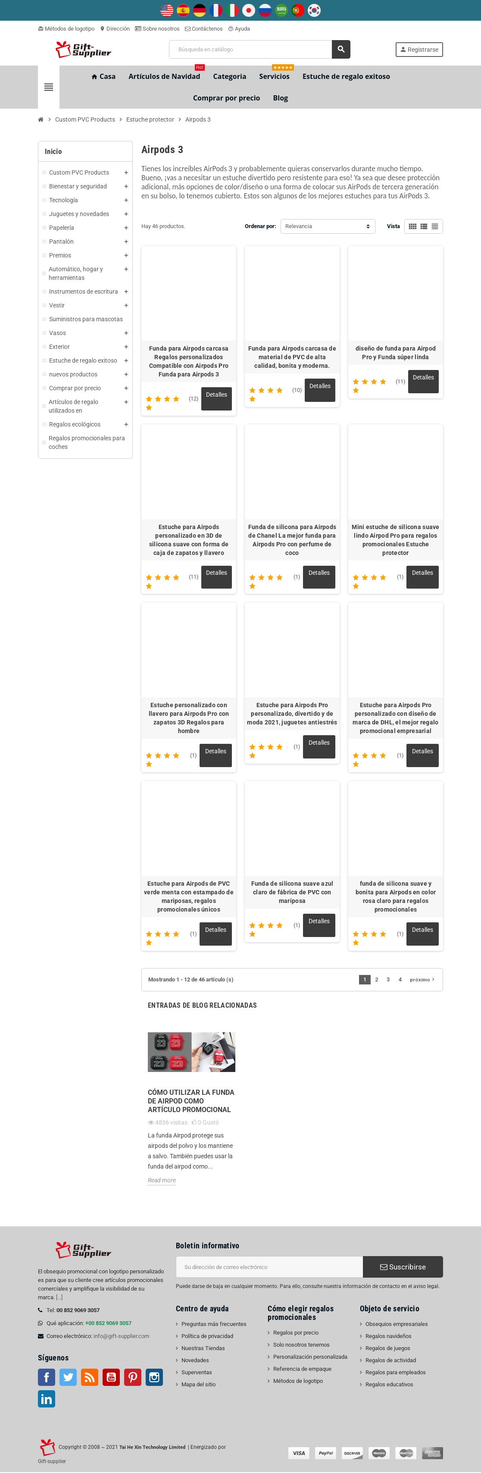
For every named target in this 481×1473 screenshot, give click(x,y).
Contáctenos (204, 28)
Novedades (195, 1361)
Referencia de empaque (302, 1369)
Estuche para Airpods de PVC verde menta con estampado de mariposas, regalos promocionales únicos (189, 897)
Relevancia (298, 226)
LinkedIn (46, 1399)
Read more (162, 1181)
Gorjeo (68, 1378)
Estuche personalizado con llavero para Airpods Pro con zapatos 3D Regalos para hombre (189, 718)
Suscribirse (403, 1267)
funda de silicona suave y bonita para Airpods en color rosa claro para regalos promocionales (396, 897)
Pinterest (132, 1378)
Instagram (154, 1378)
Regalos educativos (389, 1385)
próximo (423, 980)
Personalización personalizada (310, 1357)
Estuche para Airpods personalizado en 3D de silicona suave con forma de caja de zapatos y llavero (189, 539)
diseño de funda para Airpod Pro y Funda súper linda (396, 352)
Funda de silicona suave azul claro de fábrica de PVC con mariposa (292, 893)
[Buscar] (259, 49)
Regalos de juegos (387, 1349)
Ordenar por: (260, 226)
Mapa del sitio (198, 1385)
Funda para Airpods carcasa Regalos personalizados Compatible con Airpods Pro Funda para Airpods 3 (188, 361)
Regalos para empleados (395, 1373)
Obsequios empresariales (396, 1325)
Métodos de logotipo (66, 28)
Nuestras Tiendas (203, 1349)
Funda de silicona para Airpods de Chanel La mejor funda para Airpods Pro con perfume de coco (292, 539)
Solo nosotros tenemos (301, 1345)
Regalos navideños (388, 1337)
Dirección (115, 28)
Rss (89, 1378)
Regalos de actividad (390, 1361)
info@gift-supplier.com (121, 1337)
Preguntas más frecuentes (214, 1325)
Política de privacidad (207, 1337)
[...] (59, 1298)
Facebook (46, 1378)
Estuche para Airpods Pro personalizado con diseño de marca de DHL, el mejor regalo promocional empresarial (395, 718)
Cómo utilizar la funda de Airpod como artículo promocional (191, 1102)
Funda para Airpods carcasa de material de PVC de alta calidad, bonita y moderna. (292, 357)
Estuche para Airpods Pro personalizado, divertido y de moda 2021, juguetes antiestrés (292, 714)
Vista (393, 226)
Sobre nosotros (157, 28)
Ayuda (239, 28)
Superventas (196, 1373)
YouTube (111, 1378)
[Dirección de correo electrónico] (269, 1268)
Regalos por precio (296, 1333)
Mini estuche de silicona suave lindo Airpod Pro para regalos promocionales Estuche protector (395, 539)
